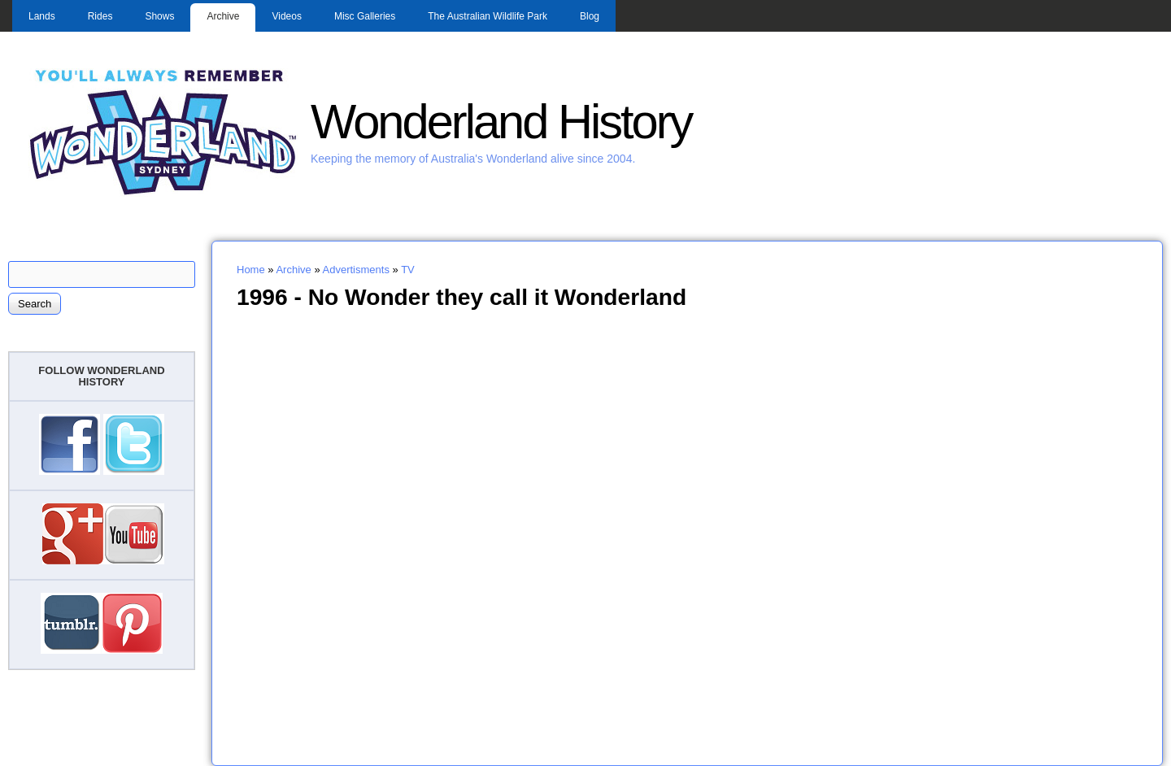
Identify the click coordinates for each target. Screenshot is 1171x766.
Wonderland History (501, 121)
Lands (41, 16)
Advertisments (356, 269)
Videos (286, 16)
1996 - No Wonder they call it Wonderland (461, 297)
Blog (589, 16)
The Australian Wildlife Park (487, 16)
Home (251, 269)
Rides (100, 16)
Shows (159, 16)
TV (408, 269)
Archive (223, 16)
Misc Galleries (364, 16)
